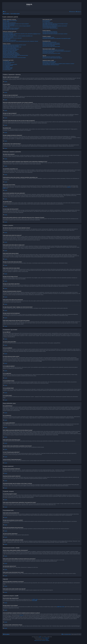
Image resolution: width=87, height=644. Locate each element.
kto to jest (21, 615)
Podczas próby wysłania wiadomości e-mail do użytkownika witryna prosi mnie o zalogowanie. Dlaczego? (20, 41)
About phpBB (34, 600)
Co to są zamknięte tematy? (7, 68)
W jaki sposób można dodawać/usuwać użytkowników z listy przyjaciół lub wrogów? (57, 38)
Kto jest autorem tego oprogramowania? (49, 61)
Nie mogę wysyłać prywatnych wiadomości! (50, 31)
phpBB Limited (35, 599)
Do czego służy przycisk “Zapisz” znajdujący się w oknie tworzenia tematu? (15, 55)
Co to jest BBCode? (6, 61)
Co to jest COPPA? (6, 21)
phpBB (40, 636)
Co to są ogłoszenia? (6, 66)
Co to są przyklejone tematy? (8, 67)
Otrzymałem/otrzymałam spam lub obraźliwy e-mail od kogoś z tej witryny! (55, 33)
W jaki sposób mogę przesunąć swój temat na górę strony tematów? (14, 57)
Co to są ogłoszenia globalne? (8, 65)
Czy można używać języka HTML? (8, 62)
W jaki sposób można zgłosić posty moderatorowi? (11, 54)
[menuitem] (4, 11)
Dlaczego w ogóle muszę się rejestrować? (10, 20)
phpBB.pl (69, 187)
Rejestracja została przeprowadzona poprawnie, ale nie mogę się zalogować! (16, 23)
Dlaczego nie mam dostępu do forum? (9, 51)
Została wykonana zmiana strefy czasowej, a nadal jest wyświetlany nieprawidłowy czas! (17, 35)
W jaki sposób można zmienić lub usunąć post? (11, 45)
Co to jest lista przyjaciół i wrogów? (48, 37)
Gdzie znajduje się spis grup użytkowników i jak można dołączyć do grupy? (55, 23)
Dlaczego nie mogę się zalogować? (9, 24)
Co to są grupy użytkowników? (48, 22)
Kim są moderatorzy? (46, 21)
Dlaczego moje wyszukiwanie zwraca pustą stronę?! (51, 44)
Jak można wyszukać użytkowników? (49, 45)
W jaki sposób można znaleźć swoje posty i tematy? (51, 46)
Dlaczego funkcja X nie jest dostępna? (49, 62)
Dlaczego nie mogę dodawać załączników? (10, 52)
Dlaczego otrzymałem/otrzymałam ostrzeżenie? (11, 53)
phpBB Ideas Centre (60, 606)
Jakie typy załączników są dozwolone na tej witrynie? (51, 56)
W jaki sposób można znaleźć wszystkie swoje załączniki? (52, 57)
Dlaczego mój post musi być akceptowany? (10, 56)
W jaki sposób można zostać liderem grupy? (50, 24)
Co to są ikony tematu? (7, 69)
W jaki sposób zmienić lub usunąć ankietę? (10, 50)
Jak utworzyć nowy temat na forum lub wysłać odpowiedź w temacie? (14, 44)
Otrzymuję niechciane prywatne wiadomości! (50, 32)
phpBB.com (5, 188)
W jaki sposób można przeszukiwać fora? (49, 42)
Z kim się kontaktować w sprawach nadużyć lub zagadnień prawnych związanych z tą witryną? (58, 63)
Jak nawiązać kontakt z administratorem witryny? (51, 64)
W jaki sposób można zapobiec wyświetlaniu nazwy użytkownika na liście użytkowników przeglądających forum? (22, 33)
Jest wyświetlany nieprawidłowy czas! (9, 34)
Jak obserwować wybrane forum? (48, 52)
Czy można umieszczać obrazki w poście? (10, 64)
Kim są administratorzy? (47, 20)
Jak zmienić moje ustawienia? (8, 32)
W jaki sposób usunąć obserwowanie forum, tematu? (51, 53)
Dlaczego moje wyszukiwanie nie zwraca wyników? (51, 43)
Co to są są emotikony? (7, 63)
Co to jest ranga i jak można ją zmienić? (9, 40)
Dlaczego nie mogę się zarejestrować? (9, 22)
